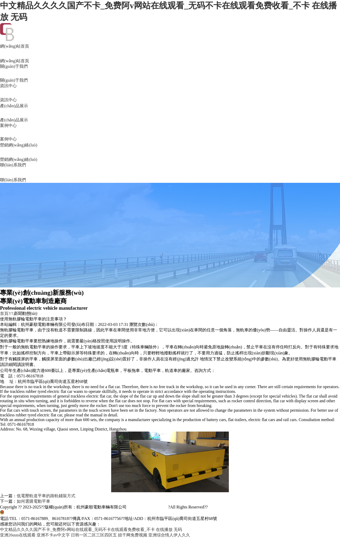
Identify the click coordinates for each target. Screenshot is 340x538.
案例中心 (170, 132)
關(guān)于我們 (170, 73)
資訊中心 (170, 93)
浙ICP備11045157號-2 (147, 507)
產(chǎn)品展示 (170, 113)
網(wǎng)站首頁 (170, 54)
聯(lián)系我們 (170, 173)
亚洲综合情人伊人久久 (169, 535)
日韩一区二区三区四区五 (94, 535)
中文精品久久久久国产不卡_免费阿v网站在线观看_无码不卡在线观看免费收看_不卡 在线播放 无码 (91, 529)
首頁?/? (6, 313)
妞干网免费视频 (132, 535)
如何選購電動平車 (33, 501)
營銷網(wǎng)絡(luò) (170, 152)
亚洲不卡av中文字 (53, 535)
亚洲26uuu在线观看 (18, 535)
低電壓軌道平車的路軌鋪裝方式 (46, 496)
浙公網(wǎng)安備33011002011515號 (38, 513)
